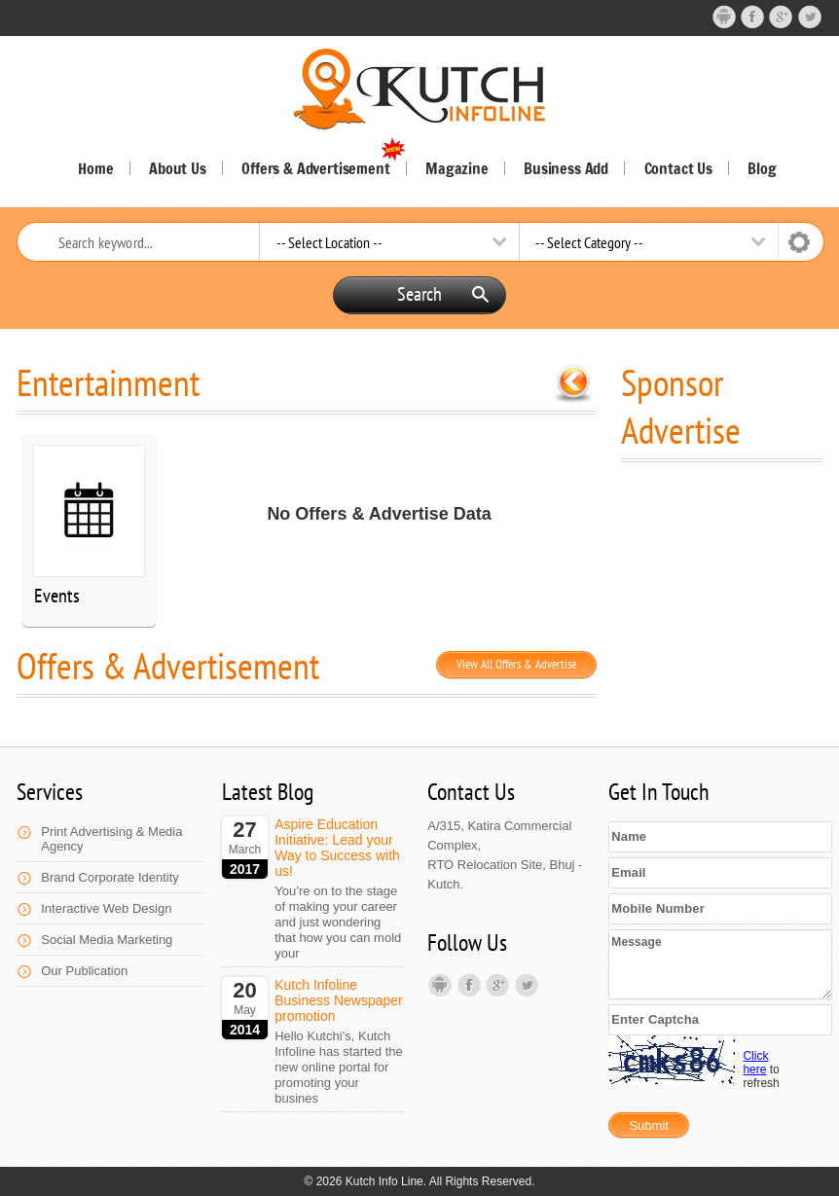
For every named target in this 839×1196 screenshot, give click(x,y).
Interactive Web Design (106, 908)
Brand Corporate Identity (110, 877)
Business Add (566, 168)
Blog (762, 168)
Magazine (457, 168)
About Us (177, 168)
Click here (755, 1062)
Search (444, 294)
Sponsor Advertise (681, 405)
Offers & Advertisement (323, 168)
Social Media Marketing (106, 939)
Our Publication (84, 970)
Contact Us (678, 168)
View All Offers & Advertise (516, 664)
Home (95, 168)
